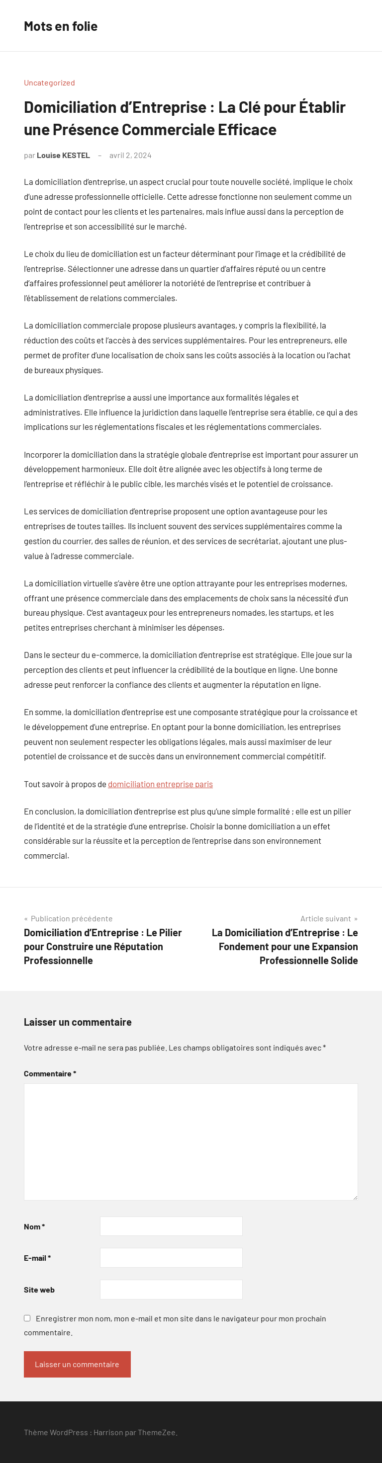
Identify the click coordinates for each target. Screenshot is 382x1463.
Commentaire (50, 1073)
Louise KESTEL (63, 155)
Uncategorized (49, 82)
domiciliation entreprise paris (160, 784)
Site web (39, 1289)
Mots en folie (63, 25)
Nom (34, 1226)
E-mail (37, 1257)
